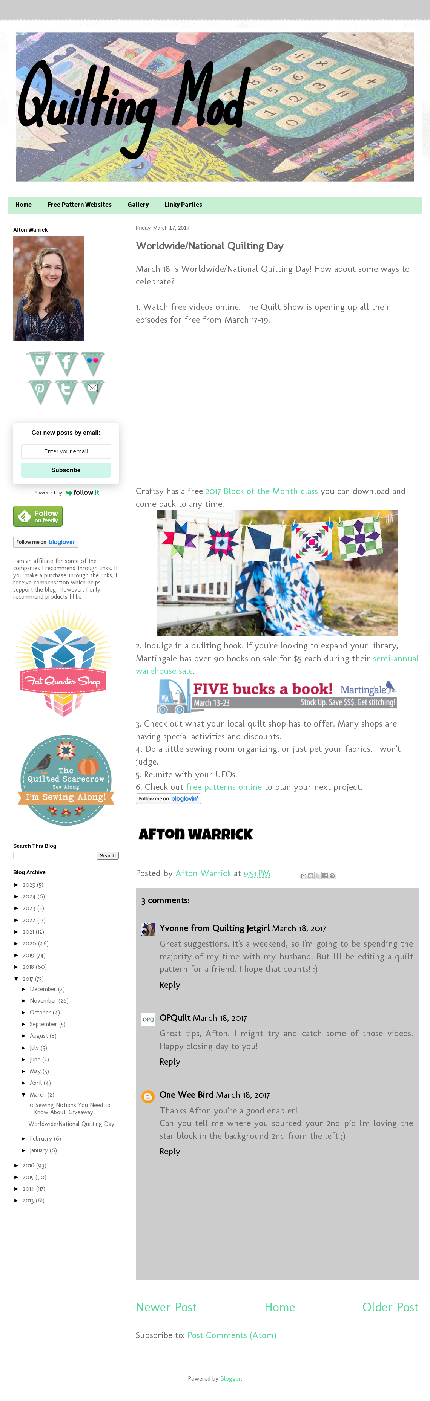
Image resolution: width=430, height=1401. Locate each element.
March (39, 1094)
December (44, 989)
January (40, 1150)
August (40, 1035)
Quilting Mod (125, 101)
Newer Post (166, 1307)
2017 (29, 978)
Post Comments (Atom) (231, 1334)
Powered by (66, 492)
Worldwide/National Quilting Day (71, 1123)
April (37, 1082)
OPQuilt (175, 1017)
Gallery (138, 205)
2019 (29, 955)
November (44, 1000)
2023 (30, 908)
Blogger (230, 1378)
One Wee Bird (186, 1094)
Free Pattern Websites (80, 205)
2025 (30, 884)
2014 (29, 1188)
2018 (29, 966)
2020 (30, 943)
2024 (30, 896)
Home (23, 205)
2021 (29, 931)
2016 (29, 1165)
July (35, 1047)
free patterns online (224, 786)
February (42, 1138)
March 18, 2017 (299, 927)
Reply (170, 984)
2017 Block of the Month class (262, 490)
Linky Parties (183, 205)
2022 (30, 920)
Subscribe (65, 470)
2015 (29, 1177)
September (44, 1024)
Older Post (390, 1307)
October (41, 1012)
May (36, 1071)
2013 (29, 1200)
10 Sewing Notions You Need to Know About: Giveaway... (69, 1108)
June (36, 1059)
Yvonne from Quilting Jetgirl (215, 927)
